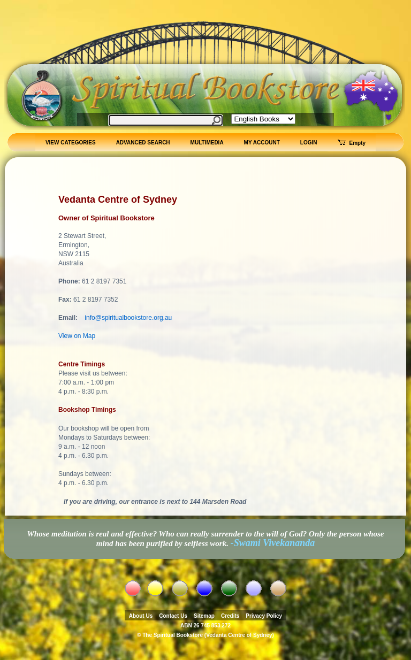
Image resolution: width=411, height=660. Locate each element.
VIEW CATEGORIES (70, 142)
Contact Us (173, 616)
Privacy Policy (264, 616)
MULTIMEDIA (207, 142)
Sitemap (204, 616)
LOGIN (308, 142)
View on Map (76, 336)
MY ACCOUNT (262, 142)
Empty (352, 143)
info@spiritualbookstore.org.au (128, 317)
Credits (230, 616)
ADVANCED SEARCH (143, 142)
